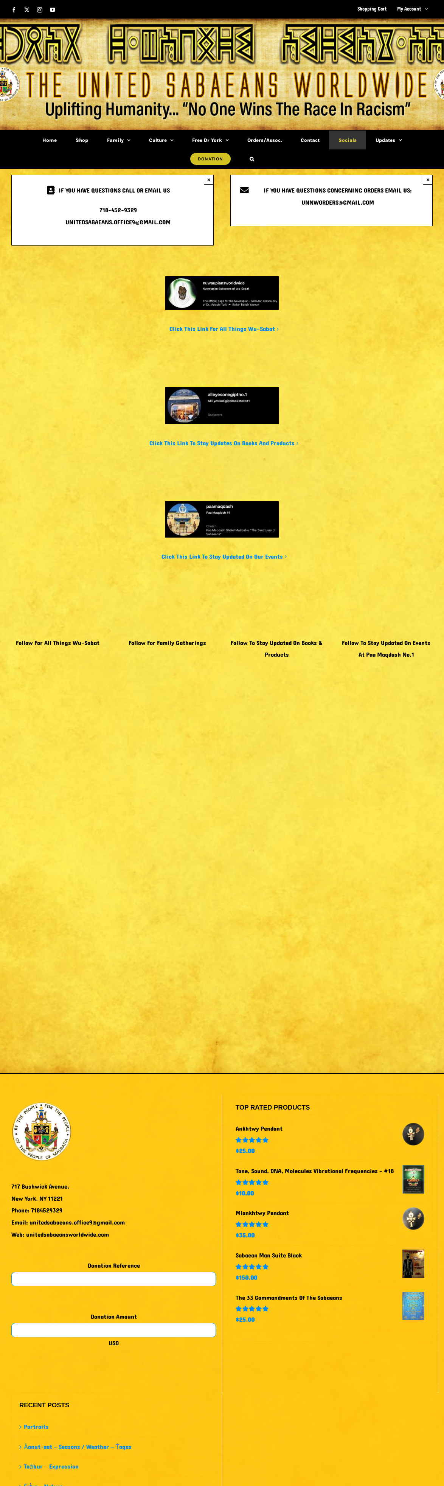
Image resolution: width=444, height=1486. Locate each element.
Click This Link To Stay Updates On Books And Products (222, 443)
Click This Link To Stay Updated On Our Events (222, 557)
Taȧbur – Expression (51, 1466)
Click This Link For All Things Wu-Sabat (222, 329)
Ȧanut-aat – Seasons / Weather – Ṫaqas (78, 1447)
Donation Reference (114, 1265)
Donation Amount (114, 1317)
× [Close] (209, 179)
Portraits (36, 1427)
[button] (252, 158)
